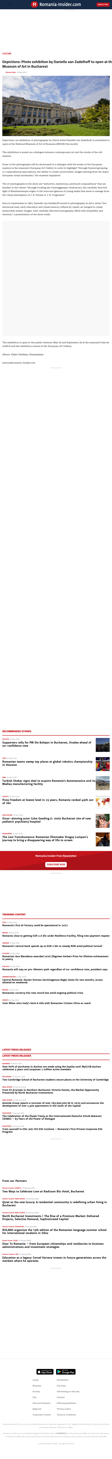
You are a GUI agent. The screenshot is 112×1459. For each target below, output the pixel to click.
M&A (4, 777)
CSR (16, 1254)
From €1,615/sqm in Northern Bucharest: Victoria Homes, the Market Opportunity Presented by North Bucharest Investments (50, 1091)
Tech (4, 758)
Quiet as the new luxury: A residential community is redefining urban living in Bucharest (54, 1203)
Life (34, 1397)
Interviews (7, 833)
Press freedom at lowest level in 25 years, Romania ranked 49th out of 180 (47, 801)
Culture (6, 53)
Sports (5, 1000)
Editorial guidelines (66, 1403)
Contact (61, 1397)
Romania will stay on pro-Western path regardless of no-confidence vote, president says (55, 969)
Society (5, 796)
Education (6, 1076)
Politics (5, 739)
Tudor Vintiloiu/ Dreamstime (27, 354)
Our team (61, 1386)
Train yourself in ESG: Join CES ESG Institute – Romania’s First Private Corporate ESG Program (52, 1130)
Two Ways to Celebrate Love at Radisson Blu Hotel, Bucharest (43, 1191)
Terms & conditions (66, 1415)
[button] (3, 4)
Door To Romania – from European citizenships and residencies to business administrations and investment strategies (53, 1245)
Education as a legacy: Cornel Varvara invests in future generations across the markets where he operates (54, 1259)
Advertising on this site (68, 1391)
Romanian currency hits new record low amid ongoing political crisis (42, 992)
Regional (36, 1409)
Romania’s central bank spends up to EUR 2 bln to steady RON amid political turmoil (52, 946)
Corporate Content (41, 1415)
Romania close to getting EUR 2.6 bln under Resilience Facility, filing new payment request (56, 935)
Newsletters (103, 4)
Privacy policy (64, 1409)
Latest (35, 1380)
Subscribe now (56, 864)
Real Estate (7, 1087)
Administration (9, 976)
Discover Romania (41, 1403)
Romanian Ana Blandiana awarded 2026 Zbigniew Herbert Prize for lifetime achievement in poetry (55, 958)
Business (6, 1063)
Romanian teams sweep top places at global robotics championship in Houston (47, 763)
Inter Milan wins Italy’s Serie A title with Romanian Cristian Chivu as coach (46, 1003)
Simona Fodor (11, 72)
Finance (5, 943)
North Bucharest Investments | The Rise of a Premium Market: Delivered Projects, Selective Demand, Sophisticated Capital (50, 1217)
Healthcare (7, 815)
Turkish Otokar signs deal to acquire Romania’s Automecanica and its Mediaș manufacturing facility (48, 782)
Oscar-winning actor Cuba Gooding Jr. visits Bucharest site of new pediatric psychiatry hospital (46, 820)
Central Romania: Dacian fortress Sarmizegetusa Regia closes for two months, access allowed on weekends (52, 981)
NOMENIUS (61, 1433)
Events (18, 1188)
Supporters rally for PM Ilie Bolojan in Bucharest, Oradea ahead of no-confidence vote (46, 744)
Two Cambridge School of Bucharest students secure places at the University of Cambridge (55, 1079)
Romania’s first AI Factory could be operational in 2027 (35, 925)
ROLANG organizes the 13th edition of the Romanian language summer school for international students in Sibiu (54, 1231)
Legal (15, 1240)
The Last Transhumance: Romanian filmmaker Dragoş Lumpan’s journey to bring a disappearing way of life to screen (45, 838)
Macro (5, 932)
